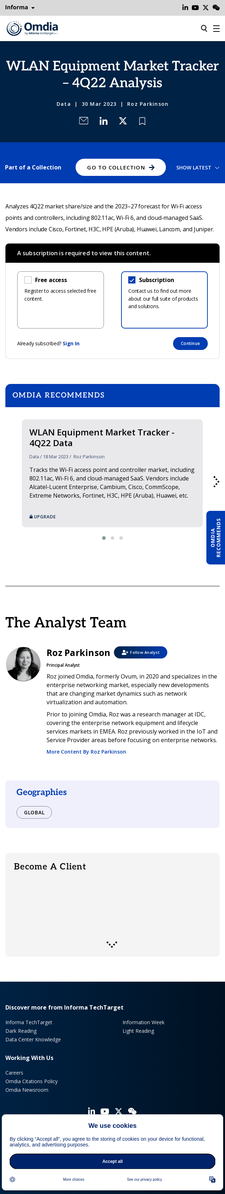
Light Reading (138, 1030)
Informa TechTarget (28, 1022)
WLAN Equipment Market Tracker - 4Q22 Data (101, 437)
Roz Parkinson (147, 103)
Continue (190, 343)
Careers (14, 1072)
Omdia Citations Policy (31, 1081)
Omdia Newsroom (26, 1089)
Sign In (71, 343)
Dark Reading (21, 1030)
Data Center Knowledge (33, 1039)
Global (34, 812)
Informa (20, 7)
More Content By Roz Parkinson (86, 751)
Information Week (143, 1022)
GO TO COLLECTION (116, 167)
